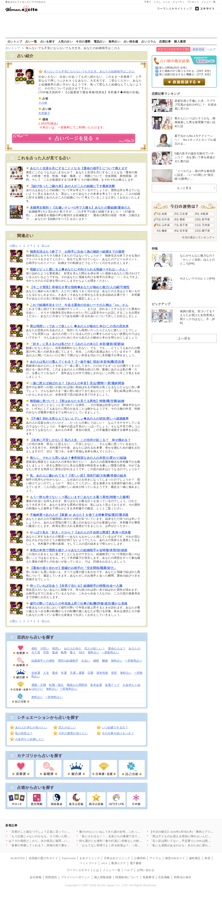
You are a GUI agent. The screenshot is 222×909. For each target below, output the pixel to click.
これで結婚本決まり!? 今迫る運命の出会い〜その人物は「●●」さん (79, 305)
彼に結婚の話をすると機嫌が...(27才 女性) (185, 74)
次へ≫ (46, 245)
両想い (56, 648)
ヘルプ (211, 49)
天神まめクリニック (117, 858)
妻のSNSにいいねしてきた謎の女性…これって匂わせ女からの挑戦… (124, 831)
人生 (46, 672)
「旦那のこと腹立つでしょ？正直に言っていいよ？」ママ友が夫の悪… (56, 831)
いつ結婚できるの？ (115, 727)
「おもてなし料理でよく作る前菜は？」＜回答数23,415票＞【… (121, 845)
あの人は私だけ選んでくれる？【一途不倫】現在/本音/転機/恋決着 (77, 361)
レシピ (166, 2)
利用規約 (51, 877)
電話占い (99, 41)
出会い (85, 660)
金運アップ (112, 685)
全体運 (35, 672)
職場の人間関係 (77, 685)
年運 (64, 672)
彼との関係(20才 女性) (173, 67)
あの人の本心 (73, 648)
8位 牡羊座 (181, 230)
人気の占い (65, 41)
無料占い (114, 41)
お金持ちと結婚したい (29, 739)
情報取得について (127, 877)
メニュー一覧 (208, 2)
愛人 (73, 652)
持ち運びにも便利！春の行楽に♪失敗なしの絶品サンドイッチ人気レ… (125, 840)
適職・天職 (38, 685)
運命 (55, 672)
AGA (104, 863)
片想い (44, 648)
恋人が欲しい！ (95, 648)
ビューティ (179, 2)
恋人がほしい (67, 727)
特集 (155, 248)
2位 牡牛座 (163, 219)
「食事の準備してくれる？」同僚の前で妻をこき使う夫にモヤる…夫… (56, 845)
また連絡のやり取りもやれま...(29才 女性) (185, 70)
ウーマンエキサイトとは (83, 870)
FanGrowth (69, 858)
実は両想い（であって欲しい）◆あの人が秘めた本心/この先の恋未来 (79, 326)
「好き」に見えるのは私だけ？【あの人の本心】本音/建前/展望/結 (77, 344)
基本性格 (102, 672)
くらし (157, 2)
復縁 (55, 652)
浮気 (46, 652)
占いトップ (15, 41)
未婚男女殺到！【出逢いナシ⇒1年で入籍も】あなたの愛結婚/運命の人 (80, 207)
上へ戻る (184, 338)
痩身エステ (118, 863)
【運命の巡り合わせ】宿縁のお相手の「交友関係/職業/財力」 (73, 568)
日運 (90, 672)
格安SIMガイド (175, 858)
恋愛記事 (165, 41)
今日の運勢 (83, 41)
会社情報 (35, 877)
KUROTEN (18, 858)
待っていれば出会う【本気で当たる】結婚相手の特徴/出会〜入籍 (76, 585)
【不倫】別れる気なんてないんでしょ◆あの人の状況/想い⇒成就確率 (79, 418)
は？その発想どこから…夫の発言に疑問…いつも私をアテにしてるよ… (56, 840)
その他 (42, 102)
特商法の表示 (182, 877)
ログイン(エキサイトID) (173, 49)
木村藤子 (44, 113)
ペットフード (88, 863)
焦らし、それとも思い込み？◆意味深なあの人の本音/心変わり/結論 (78, 457)
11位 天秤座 (202, 225)
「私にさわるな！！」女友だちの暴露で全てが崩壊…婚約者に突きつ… (126, 836)
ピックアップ (161, 304)
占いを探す (47, 41)
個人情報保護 (103, 877)
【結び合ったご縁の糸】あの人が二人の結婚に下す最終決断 (72, 186)
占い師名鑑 (131, 41)
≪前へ (14, 245)
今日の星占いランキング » (198, 237)
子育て (147, 2)
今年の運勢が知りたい (73, 733)
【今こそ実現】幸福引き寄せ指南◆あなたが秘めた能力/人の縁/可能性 (80, 287)
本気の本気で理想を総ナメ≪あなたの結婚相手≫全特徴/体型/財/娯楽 (78, 550)
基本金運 (96, 685)
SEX (82, 652)
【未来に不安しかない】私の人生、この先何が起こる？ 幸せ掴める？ (80, 440)
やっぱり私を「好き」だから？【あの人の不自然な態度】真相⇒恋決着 (80, 532)
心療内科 (140, 858)
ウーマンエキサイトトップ (174, 8)
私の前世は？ (24, 733)
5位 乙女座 (181, 213)
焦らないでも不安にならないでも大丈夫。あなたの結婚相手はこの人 (89, 71)
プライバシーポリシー (75, 877)
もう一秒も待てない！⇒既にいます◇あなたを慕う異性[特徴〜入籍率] (80, 497)
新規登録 (198, 49)
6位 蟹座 (180, 219)
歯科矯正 (195, 858)
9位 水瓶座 (202, 213)
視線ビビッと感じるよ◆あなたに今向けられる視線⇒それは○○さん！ (79, 269)
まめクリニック (89, 858)
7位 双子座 (181, 225)
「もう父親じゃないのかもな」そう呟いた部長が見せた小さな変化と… (56, 836)
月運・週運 (77, 672)
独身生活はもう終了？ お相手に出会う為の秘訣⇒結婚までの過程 (77, 251)
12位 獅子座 (202, 230)
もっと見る (184, 188)
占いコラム (148, 41)
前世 (114, 672)
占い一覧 (31, 41)
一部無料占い (110, 652)
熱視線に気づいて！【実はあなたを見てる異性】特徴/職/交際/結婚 (77, 401)
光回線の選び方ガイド (43, 858)
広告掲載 (164, 877)
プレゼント (193, 2)
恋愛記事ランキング (166, 93)
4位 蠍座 (162, 230)
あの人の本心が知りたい (31, 727)
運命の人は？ (117, 648)
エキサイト (207, 8)
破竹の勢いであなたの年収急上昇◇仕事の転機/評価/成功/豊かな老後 (78, 603)
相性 (34, 648)
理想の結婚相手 (68, 660)
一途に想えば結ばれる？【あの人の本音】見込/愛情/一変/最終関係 (77, 383)
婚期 (96, 660)
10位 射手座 (202, 219)
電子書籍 (136, 863)
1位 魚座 (162, 213)
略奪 (64, 652)
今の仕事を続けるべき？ (118, 733)
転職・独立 (56, 685)
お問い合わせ (145, 870)
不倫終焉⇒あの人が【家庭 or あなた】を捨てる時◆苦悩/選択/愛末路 (79, 515)
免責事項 (148, 877)
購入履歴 (180, 41)
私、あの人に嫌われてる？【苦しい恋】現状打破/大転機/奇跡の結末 (78, 475)
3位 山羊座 (163, 225)
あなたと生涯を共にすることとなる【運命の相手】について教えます (79, 168)
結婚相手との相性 (43, 660)
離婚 (105, 660)
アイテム (155, 858)
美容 (207, 858)
